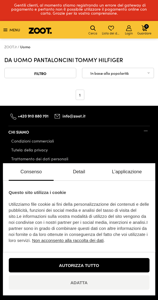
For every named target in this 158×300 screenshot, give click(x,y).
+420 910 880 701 (33, 116)
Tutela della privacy (29, 150)
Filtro (40, 73)
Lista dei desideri (111, 30)
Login (129, 30)
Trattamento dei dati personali (39, 158)
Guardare (144, 29)
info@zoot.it (73, 116)
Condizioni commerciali (32, 141)
